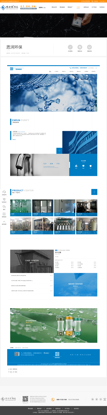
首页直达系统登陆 (85, 1)
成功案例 (48, 408)
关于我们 (67, 408)
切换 (44, 7)
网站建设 (30, 408)
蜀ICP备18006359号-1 (68, 412)
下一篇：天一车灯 (12, 372)
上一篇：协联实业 (12, 369)
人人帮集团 (53, 411)
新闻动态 (58, 408)
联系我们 (76, 408)
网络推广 (39, 408)
